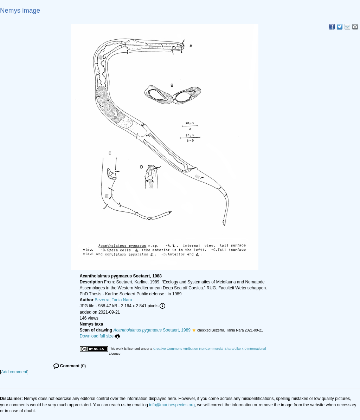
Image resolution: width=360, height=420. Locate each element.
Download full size (100, 336)
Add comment (14, 371)
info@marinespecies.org (172, 404)
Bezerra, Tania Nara (113, 299)
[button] (194, 330)
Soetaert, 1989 (152, 330)
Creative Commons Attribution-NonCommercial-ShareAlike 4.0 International (209, 348)
